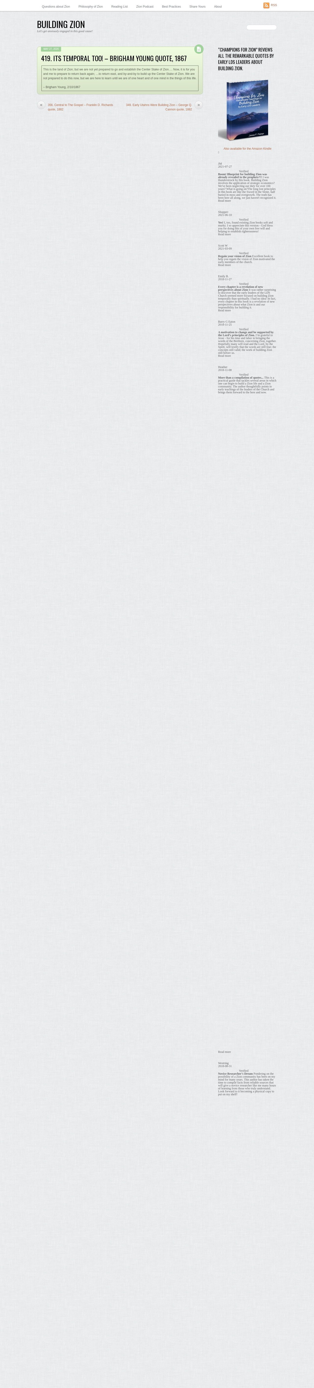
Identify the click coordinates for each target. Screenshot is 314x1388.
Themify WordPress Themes (81, 1376)
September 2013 (229, 1217)
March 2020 (226, 647)
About (218, 6)
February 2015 (227, 1093)
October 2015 (227, 1034)
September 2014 (229, 1129)
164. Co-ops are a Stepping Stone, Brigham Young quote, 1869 (247, 236)
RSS (274, 5)
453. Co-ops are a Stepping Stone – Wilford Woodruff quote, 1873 (247, 256)
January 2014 (227, 1188)
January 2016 (227, 1012)
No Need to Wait (231, 447)
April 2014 (224, 1166)
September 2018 (229, 778)
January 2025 (227, 595)
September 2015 (229, 1042)
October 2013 (227, 1210)
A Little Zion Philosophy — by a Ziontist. (244, 278)
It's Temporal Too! (232, 440)
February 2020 (227, 654)
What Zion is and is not (235, 477)
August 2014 (226, 1136)
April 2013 (224, 1254)
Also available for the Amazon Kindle (248, 148)
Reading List (119, 6)
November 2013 (228, 1202)
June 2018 (225, 800)
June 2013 (225, 1239)
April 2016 (224, 990)
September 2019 (229, 690)
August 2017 (226, 873)
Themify (223, 316)
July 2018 (224, 793)
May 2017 (224, 895)
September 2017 (229, 866)
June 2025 (225, 588)
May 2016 (224, 983)
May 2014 (224, 1158)
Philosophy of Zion (90, 6)
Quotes (223, 367)
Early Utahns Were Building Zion (242, 418)
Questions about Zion (56, 6)
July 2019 (224, 705)
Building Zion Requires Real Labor (243, 389)
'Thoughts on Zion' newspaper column (243, 338)
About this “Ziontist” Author (235, 283)
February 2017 (227, 917)
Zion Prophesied (231, 484)
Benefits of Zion (228, 352)
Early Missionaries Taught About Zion (245, 411)
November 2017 (228, 851)
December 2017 (228, 844)
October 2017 (227, 859)
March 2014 (226, 1173)
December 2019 (228, 669)
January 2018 (227, 837)
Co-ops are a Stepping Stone (240, 404)
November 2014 (228, 1115)
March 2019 (226, 734)
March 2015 (226, 1085)
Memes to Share (229, 360)
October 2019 (227, 683)
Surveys (223, 499)
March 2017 (226, 910)
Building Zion (46, 1371)
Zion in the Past (228, 528)
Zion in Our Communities (234, 513)
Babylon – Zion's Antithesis (235, 345)
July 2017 (224, 881)
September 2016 (229, 954)
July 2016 (224, 968)
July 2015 (224, 1056)
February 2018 (227, 830)
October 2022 (227, 610)
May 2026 (224, 581)
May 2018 (224, 807)
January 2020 (227, 661)
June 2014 (225, 1151)
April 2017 (224, 902)
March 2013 (226, 1261)
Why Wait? (225, 506)
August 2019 (226, 698)
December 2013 (228, 1195)
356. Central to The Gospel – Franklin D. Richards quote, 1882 (75, 107)
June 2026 (225, 574)
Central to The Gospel (235, 396)
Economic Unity (231, 433)
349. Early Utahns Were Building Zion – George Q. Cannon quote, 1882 (164, 107)
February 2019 (227, 742)
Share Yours (197, 6)
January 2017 (227, 924)
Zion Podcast (145, 6)
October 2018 (227, 771)
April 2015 (224, 1078)
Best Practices (171, 6)
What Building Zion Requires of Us (243, 462)
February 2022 (227, 617)
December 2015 (228, 1019)
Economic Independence (237, 425)
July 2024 (224, 603)
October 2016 (227, 946)
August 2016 (226, 961)
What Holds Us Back (234, 469)
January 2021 (227, 639)
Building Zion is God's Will (237, 382)
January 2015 (227, 1100)
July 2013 (224, 1231)
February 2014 (227, 1180)
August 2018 (226, 786)
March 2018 (226, 822)
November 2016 (228, 939)
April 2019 (224, 727)
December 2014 (228, 1107)
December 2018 (228, 756)
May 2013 (224, 1246)
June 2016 (225, 976)
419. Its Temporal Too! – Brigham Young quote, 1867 (114, 58)
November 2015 (228, 1027)
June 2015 (225, 1063)
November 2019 (228, 676)
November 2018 (228, 764)
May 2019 (224, 720)
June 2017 (225, 888)
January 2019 (227, 749)
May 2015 (224, 1071)
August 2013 (226, 1224)
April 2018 (224, 815)
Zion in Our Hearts (230, 521)
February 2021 (227, 632)
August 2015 (226, 1049)
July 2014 (224, 1144)
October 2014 (227, 1122)
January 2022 (227, 625)
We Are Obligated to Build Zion (241, 455)
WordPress (57, 1376)
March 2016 (226, 998)
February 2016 (227, 1005)
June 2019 (225, 712)
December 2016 (228, 932)
